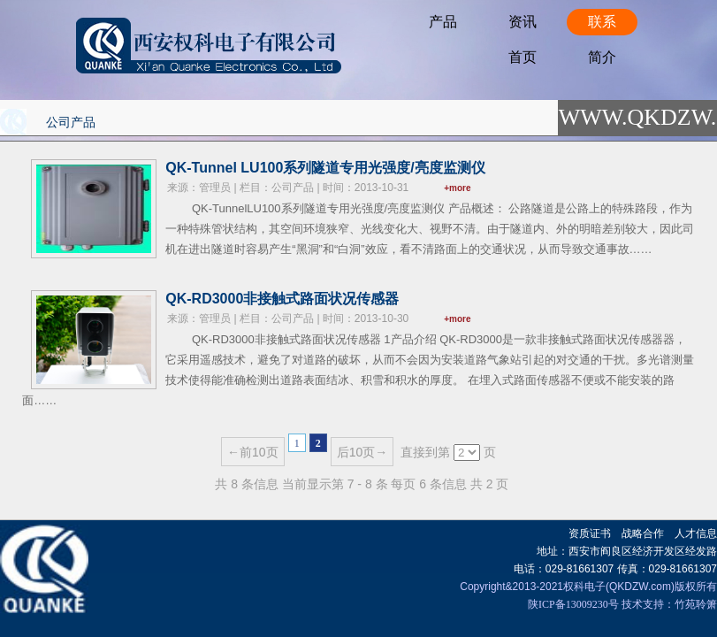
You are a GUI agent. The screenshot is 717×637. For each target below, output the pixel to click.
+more (457, 188)
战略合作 (643, 533)
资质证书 (589, 533)
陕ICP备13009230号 (573, 604)
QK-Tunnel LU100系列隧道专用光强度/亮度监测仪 (325, 167)
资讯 (522, 21)
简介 (602, 57)
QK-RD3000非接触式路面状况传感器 (282, 298)
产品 (443, 21)
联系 (602, 21)
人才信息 (696, 533)
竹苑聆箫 (696, 604)
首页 (522, 57)
